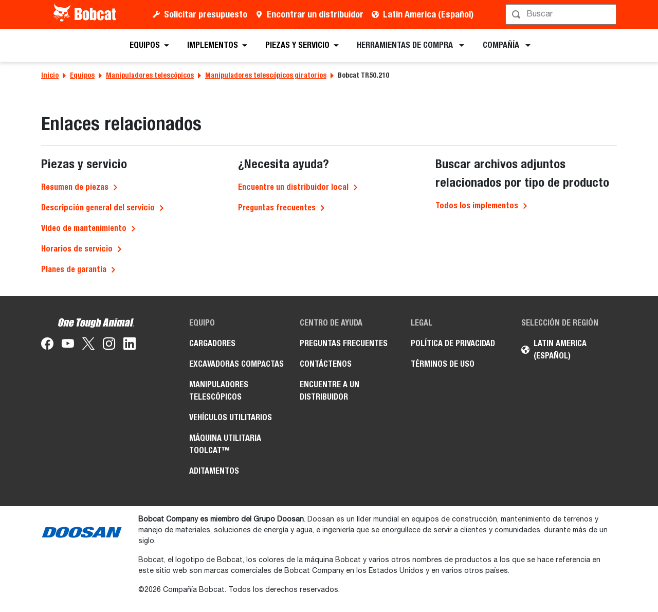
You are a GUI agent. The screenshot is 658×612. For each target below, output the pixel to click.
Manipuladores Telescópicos (218, 391)
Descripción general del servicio (98, 207)
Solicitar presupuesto (205, 14)
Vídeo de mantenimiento (83, 228)
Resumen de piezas (74, 187)
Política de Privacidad (453, 343)
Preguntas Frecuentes (344, 343)
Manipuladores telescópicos (150, 75)
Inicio (50, 75)
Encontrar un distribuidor (315, 14)
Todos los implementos (476, 205)
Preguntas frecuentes (277, 207)
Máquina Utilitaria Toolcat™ (225, 444)
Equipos (82, 75)
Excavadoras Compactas (236, 364)
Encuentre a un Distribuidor (329, 391)
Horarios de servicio (77, 249)
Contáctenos (326, 364)
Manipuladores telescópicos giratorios (265, 75)
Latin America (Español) (428, 14)
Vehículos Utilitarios (230, 417)
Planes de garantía (73, 269)
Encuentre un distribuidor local (293, 187)
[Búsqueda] (562, 14)
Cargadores (212, 343)
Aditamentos (214, 471)
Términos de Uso (442, 364)
